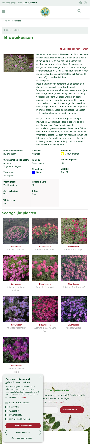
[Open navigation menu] (4, 11)
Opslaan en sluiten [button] (23, 425)
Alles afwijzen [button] (23, 432)
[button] (23, 438)
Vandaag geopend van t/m (19, 3)
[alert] (23, 408)
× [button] (40, 377)
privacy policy (60, 402)
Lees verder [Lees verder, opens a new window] (21, 397)
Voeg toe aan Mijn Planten (75, 49)
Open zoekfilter (12, 30)
